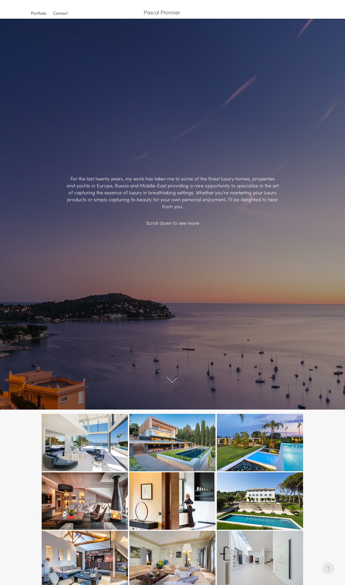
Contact (60, 13)
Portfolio (38, 13)
